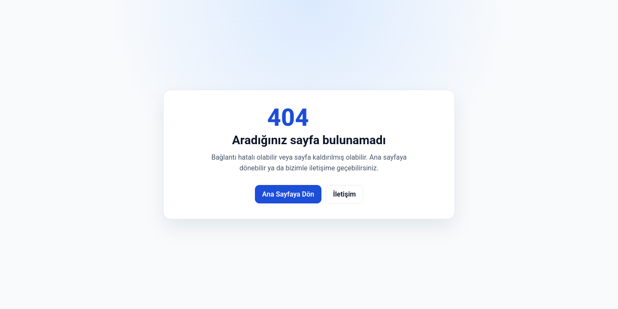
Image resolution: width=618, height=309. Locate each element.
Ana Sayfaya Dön (288, 194)
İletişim (344, 194)
